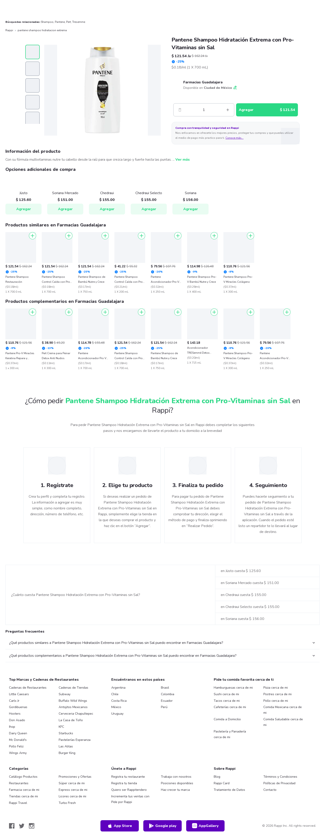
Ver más (182, 159)
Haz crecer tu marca (175, 790)
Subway (64, 694)
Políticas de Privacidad (279, 783)
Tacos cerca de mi (227, 701)
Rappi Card (222, 783)
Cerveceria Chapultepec (76, 713)
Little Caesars (19, 694)
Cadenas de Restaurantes (27, 687)
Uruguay (117, 713)
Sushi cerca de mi (226, 694)
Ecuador (167, 701)
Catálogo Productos (23, 777)
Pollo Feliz (16, 746)
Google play (162, 826)
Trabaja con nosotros (176, 777)
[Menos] (179, 109)
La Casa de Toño (71, 720)
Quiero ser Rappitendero (129, 790)
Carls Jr (14, 701)
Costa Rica (119, 701)
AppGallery (205, 826)
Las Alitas (66, 746)
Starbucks (66, 733)
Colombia (167, 694)
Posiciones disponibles (177, 783)
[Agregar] (32, 235)
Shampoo (47, 22)
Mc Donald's (18, 740)
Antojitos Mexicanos (73, 707)
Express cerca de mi (73, 790)
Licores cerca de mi (72, 796)
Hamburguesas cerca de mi (233, 687)
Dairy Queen (18, 733)
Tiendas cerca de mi (23, 796)
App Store (119, 826)
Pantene (60, 22)
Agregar (23, 209)
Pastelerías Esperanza (75, 740)
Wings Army (18, 753)
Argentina (118, 687)
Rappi (9, 30)
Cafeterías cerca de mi (230, 707)
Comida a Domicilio (227, 719)
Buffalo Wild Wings (73, 701)
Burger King (67, 753)
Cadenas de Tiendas (73, 687)
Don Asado (17, 720)
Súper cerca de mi (72, 783)
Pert (68, 22)
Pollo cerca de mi (275, 701)
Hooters (15, 713)
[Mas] (227, 109)
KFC (61, 727)
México (116, 707)
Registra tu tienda (124, 783)
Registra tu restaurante (128, 777)
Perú (164, 707)
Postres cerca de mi (277, 694)
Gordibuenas (18, 707)
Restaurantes (18, 783)
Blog (217, 777)
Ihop (12, 727)
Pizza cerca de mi (275, 687)
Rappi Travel (18, 803)
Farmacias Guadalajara (203, 82)
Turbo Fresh (67, 803)
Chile (114, 694)
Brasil (165, 687)
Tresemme (78, 22)
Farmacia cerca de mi (24, 790)
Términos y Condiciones (280, 777)
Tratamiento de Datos (229, 790)
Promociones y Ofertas (75, 777)
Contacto (269, 790)
